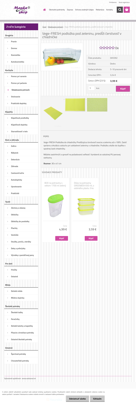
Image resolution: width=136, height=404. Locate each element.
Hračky (14, 269)
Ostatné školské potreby (21, 339)
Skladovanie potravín (21, 89)
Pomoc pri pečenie (19, 83)
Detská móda (16, 291)
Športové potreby (18, 354)
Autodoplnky (16, 179)
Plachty (14, 228)
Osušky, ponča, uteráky (21, 241)
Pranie (14, 41)
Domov (14, 48)
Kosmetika (15, 55)
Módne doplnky (17, 297)
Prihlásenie (112, 2)
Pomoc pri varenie (18, 76)
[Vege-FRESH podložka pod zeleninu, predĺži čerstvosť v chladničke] (62, 44)
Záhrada (14, 166)
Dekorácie (15, 159)
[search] (120, 10)
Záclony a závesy (18, 207)
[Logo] (22, 9)
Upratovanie (16, 186)
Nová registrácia (124, 2)
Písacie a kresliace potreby (22, 332)
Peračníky (15, 319)
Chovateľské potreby (20, 360)
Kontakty (109, 9)
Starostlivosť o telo (19, 131)
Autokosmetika (17, 61)
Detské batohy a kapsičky (22, 325)
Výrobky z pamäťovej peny (22, 255)
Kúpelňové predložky (20, 117)
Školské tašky (17, 312)
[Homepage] (44, 10)
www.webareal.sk (29, 378)
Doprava (70, 9)
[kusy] (91, 88)
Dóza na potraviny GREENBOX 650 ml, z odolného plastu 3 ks (84, 186)
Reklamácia (100, 9)
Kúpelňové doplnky (19, 124)
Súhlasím (97, 398)
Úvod (44, 27)
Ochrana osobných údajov (84, 9)
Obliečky (14, 214)
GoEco (13, 146)
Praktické (15, 193)
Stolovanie (15, 96)
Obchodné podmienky (57, 9)
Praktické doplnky (18, 103)
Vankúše (14, 234)
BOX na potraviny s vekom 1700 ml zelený (55, 184)
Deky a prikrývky (18, 248)
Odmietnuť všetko (76, 398)
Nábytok (14, 152)
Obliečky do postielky (20, 221)
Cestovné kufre (17, 173)
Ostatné (14, 276)
